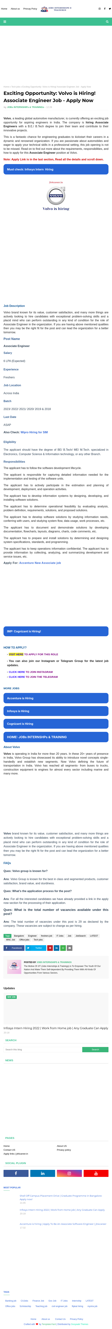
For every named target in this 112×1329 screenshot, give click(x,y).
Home (6, 87)
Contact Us (60, 1319)
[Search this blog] (43, 1049)
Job (69, 936)
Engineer (32, 936)
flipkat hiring (77, 1306)
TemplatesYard (49, 1324)
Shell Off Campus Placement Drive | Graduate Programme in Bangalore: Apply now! (61, 1197)
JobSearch (81, 936)
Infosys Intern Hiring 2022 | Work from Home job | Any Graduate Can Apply (56, 1028)
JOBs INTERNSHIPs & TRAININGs (25, 107)
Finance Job (38, 1301)
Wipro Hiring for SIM (34, 432)
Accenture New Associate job (40, 562)
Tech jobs (15, 87)
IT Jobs (60, 936)
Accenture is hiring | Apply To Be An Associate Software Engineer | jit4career (63, 1223)
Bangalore (19, 936)
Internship (76, 1301)
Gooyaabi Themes (79, 1324)
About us (46, 1319)
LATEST (94, 936)
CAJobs (24, 1301)
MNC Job (10, 940)
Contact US (9, 1150)
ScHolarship (25, 1306)
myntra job (92, 1306)
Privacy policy (64, 1150)
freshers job (46, 936)
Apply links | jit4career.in (16, 1153)
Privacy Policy (76, 1319)
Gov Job (52, 1301)
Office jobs (24, 940)
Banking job (10, 1301)
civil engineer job (59, 1306)
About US (62, 1146)
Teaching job (41, 1306)
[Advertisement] (56, 55)
